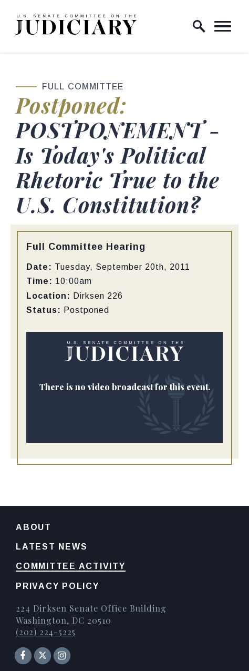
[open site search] (199, 26)
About (33, 527)
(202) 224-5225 (46, 631)
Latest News (51, 546)
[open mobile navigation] (222, 26)
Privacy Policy (57, 586)
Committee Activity (71, 566)
